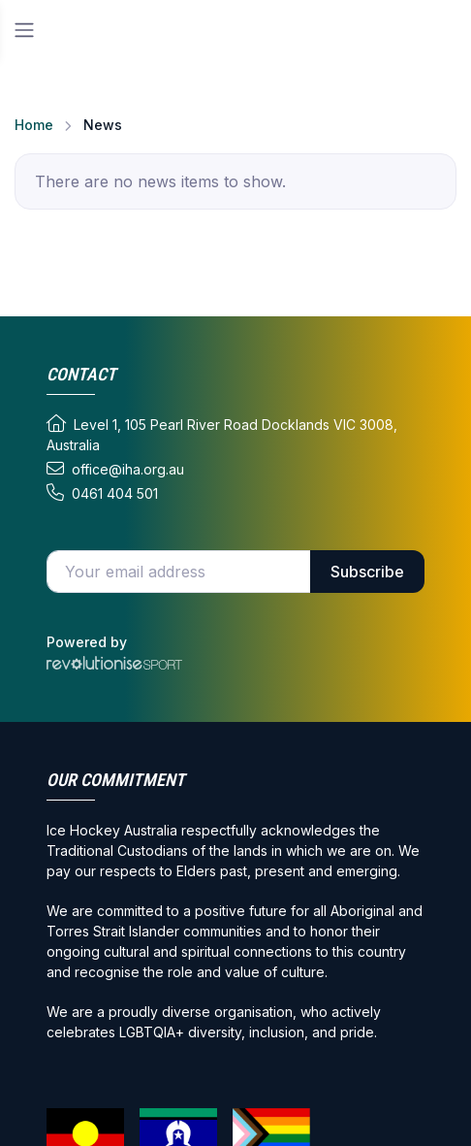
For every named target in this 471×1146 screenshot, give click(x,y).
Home (34, 124)
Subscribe (367, 571)
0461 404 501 (102, 493)
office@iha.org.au (115, 468)
